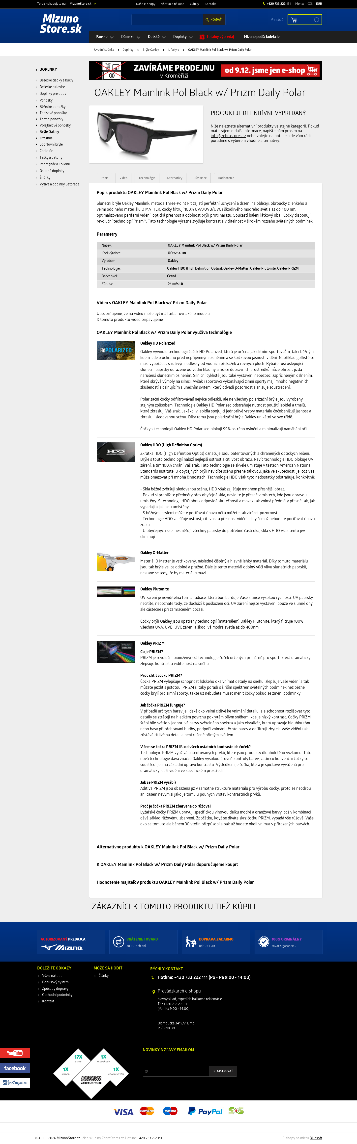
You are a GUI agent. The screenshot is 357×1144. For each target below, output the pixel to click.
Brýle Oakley (151, 50)
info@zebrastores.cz (228, 136)
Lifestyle (173, 50)
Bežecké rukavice (52, 87)
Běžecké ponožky (52, 107)
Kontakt (210, 4)
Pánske (102, 37)
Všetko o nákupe (172, 4)
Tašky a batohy (51, 158)
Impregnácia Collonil (55, 164)
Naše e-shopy (145, 4)
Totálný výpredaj (220, 37)
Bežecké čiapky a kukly (56, 80)
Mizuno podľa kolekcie (262, 37)
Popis (104, 178)
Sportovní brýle (51, 145)
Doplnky (180, 37)
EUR (319, 3)
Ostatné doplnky (52, 171)
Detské (154, 37)
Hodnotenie (226, 178)
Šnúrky (45, 178)
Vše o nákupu (52, 976)
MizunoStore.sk (80, 3)
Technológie (147, 178)
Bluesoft (316, 1138)
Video (123, 178)
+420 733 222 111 (278, 3)
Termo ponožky (51, 119)
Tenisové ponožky (53, 113)
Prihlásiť (277, 19)
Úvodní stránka (104, 50)
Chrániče (46, 151)
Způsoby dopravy (55, 989)
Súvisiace (200, 178)
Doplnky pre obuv (53, 94)
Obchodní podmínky (57, 995)
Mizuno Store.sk (61, 24)
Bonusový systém (55, 982)
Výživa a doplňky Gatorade (59, 184)
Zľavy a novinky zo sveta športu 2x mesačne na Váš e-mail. (186, 1059)
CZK (310, 3)
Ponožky (46, 100)
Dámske (127, 37)
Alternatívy (174, 178)
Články (194, 4)
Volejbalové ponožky (55, 125)
